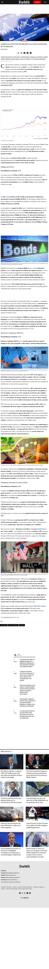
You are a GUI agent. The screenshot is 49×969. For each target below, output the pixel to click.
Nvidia (22, 625)
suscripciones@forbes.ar (12, 879)
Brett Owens (4, 49)
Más (26, 655)
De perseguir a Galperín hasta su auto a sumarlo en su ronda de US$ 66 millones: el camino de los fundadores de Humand (27, 702)
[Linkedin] (30, 893)
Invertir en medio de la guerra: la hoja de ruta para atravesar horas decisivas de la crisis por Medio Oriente (36, 774)
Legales (3, 888)
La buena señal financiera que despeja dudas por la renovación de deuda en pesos (11, 800)
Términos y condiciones (38, 887)
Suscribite (37, 2)
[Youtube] (27, 893)
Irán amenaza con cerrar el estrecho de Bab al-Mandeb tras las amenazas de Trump (37, 800)
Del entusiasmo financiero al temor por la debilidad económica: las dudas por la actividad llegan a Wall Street (11, 852)
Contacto (15, 887)
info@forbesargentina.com (10, 875)
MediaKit (3, 887)
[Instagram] (25, 893)
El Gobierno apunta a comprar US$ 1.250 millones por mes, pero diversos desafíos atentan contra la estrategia (11, 774)
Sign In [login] (45, 2)
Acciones (3, 625)
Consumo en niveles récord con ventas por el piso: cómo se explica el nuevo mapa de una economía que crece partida (27, 676)
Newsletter (9, 887)
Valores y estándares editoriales (25, 887)
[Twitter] (22, 893)
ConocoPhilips (13, 625)
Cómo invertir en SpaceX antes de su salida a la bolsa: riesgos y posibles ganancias (37, 825)
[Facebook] (20, 893)
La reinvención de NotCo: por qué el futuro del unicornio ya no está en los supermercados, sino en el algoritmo (27, 714)
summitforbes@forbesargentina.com (12, 877)
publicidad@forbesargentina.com (12, 873)
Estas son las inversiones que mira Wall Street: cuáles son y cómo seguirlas (11, 825)
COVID (31, 328)
